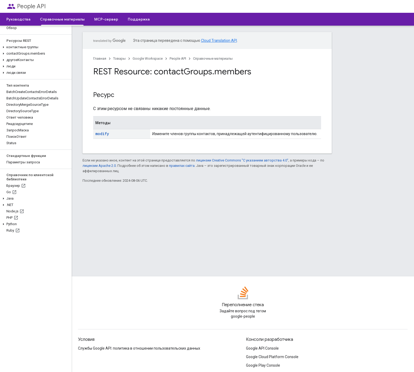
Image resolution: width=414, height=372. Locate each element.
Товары (119, 58)
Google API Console (262, 348)
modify (102, 133)
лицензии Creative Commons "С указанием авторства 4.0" (242, 160)
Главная (99, 58)
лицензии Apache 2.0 (99, 166)
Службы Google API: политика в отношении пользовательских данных (139, 348)
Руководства (18, 19)
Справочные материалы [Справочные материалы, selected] (62, 19)
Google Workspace (148, 58)
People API (31, 6)
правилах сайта (182, 166)
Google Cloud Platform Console (272, 357)
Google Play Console (263, 365)
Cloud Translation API (219, 40)
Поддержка (139, 19)
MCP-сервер (106, 19)
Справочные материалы (213, 58)
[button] (34, 47)
